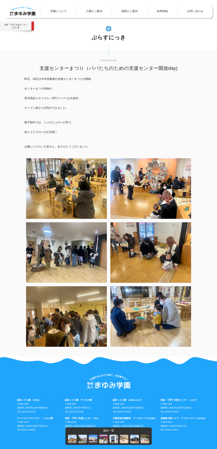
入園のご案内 (94, 11)
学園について (58, 11)
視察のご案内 (129, 11)
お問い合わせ (195, 11)
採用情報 (162, 11)
